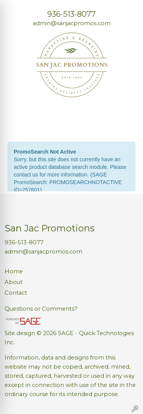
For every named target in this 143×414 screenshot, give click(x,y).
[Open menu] (127, 123)
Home (14, 271)
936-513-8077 (71, 14)
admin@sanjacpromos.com (72, 23)
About (13, 282)
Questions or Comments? (41, 308)
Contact (16, 292)
